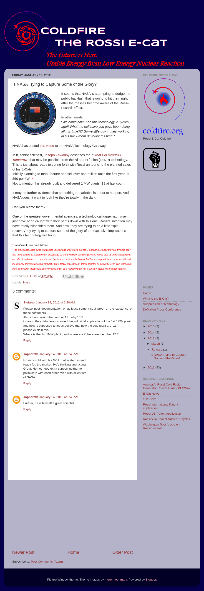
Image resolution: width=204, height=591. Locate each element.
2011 (151, 367)
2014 (151, 332)
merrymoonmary (116, 579)
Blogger (151, 579)
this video (47, 146)
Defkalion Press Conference (162, 309)
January (157, 349)
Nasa (26, 282)
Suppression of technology (161, 304)
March (156, 343)
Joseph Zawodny (56, 155)
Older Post (122, 552)
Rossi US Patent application (162, 413)
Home (73, 552)
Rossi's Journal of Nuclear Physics (166, 419)
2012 (151, 338)
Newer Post (23, 552)
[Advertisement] (72, 514)
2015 (151, 326)
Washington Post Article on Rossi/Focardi (161, 426)
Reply (27, 340)
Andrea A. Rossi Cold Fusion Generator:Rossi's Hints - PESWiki (166, 386)
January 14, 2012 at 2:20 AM (55, 302)
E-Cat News (151, 393)
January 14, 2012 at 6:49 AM (59, 397)
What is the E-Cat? (156, 298)
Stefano (29, 302)
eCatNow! (149, 399)
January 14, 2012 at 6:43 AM (59, 354)
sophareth (30, 354)
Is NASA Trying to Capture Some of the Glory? (168, 356)
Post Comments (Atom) (47, 561)
